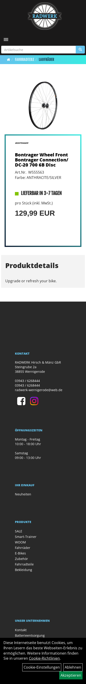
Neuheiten (23, 494)
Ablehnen (73, 667)
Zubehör (21, 559)
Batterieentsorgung (30, 635)
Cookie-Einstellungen (42, 667)
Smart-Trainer (25, 536)
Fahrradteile (24, 59)
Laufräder (46, 59)
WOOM (20, 542)
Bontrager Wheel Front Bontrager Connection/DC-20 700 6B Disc (41, 160)
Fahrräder (22, 548)
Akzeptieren (71, 675)
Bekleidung (23, 570)
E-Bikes (20, 553)
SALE (18, 531)
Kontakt (21, 630)
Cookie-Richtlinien (44, 658)
